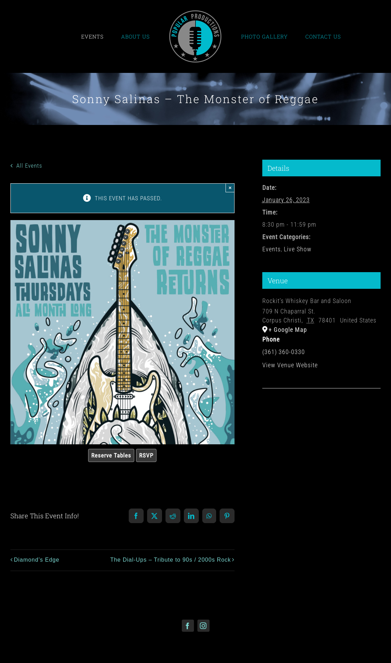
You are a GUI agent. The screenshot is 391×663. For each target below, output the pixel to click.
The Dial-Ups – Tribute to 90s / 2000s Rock (170, 560)
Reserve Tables (111, 455)
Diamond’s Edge (36, 560)
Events (271, 249)
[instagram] (203, 626)
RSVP (146, 455)
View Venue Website (290, 365)
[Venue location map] (321, 409)
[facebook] (188, 626)
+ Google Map (288, 329)
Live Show (298, 249)
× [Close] (230, 188)
